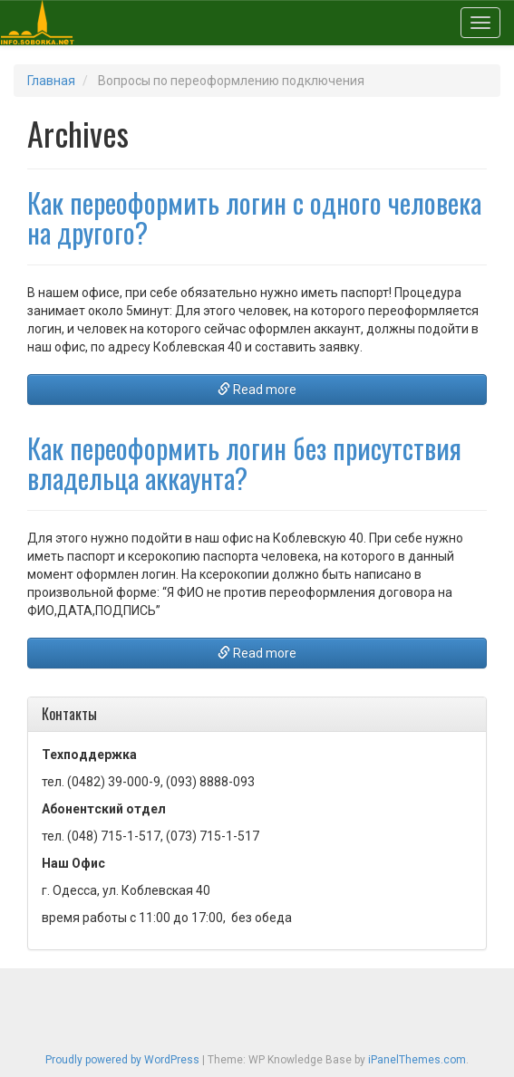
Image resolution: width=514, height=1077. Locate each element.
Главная (51, 80)
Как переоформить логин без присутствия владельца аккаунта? (244, 463)
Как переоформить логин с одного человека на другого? (254, 217)
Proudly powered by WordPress (122, 1059)
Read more (257, 389)
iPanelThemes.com (417, 1059)
